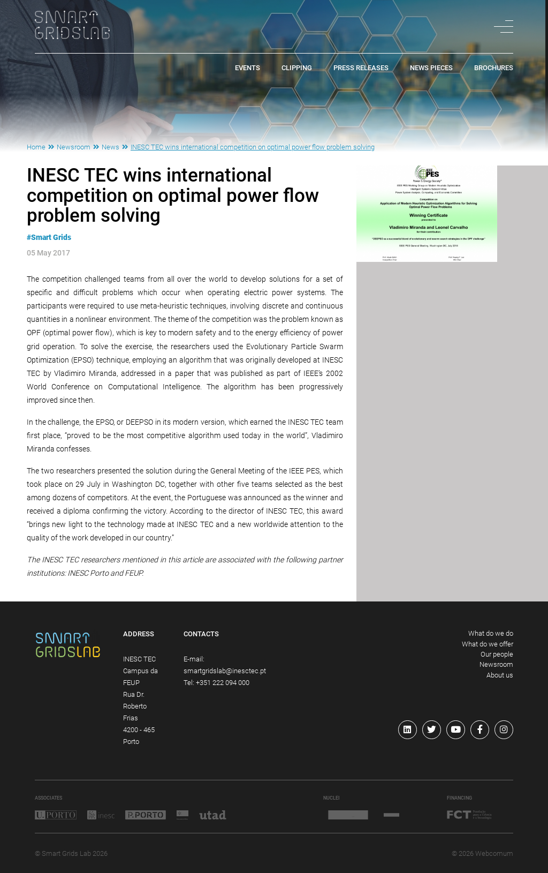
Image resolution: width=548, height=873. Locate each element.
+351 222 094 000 (222, 683)
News (110, 147)
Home (36, 147)
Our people (497, 654)
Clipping (296, 68)
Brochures (493, 68)
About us (499, 675)
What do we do (490, 633)
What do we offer (487, 644)
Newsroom (73, 147)
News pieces (431, 68)
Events (247, 68)
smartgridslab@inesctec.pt (225, 671)
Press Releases (361, 68)
